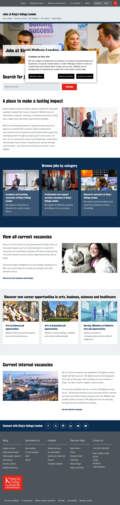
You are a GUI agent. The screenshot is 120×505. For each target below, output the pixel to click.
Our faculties (77, 3)
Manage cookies (86, 501)
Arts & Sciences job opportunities (15, 327)
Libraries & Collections (58, 456)
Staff (106, 3)
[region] (61, 67)
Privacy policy (27, 501)
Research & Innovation (58, 3)
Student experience (12, 468)
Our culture (45, 19)
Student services (58, 448)
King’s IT (58, 460)
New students (35, 448)
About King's (56, 19)
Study (24, 3)
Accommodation (58, 452)
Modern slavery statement (45, 501)
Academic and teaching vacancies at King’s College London (18, 198)
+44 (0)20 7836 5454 (101, 448)
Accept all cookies (85, 76)
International (12, 460)
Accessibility (72, 501)
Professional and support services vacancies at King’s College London (58, 198)
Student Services (38, 3)
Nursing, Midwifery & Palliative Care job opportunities (98, 327)
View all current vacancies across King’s (18, 278)
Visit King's (80, 460)
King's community (80, 468)
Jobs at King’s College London (19, 14)
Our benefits (33, 19)
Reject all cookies (66, 76)
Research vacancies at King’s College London (97, 196)
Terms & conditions (11, 501)
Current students (35, 452)
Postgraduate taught (12, 452)
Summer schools (12, 464)
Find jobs (69, 86)
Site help (61, 501)
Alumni (35, 460)
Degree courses (12, 448)
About (89, 3)
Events (80, 452)
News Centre (80, 448)
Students (98, 3)
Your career (7, 19)
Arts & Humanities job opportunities (55, 327)
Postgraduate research (12, 456)
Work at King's (80, 464)
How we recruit (20, 19)
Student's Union (80, 456)
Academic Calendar (58, 464)
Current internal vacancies (72, 409)
